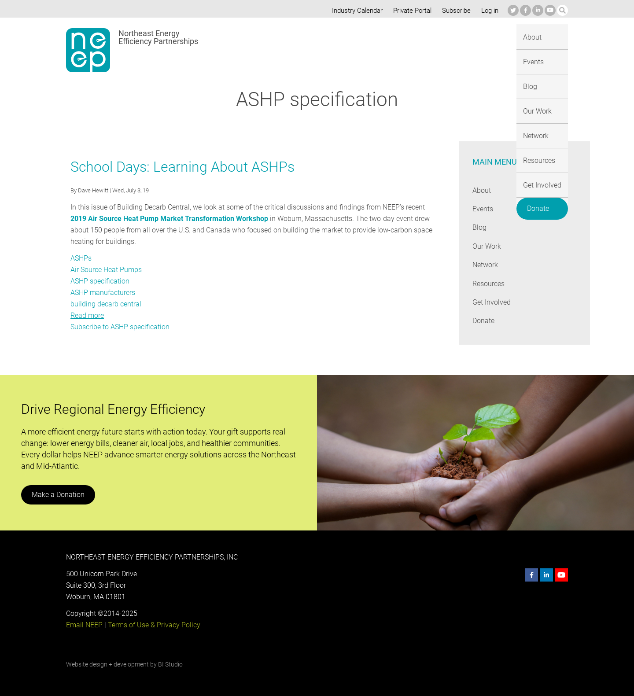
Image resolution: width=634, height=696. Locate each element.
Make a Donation (58, 494)
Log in (489, 11)
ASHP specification (99, 281)
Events (302, 37)
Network (408, 37)
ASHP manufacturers (103, 292)
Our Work (367, 37)
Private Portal (410, 11)
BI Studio (170, 664)
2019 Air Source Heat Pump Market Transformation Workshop (168, 218)
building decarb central (105, 304)
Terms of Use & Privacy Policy (153, 625)
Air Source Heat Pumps (106, 269)
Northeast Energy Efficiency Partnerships (158, 37)
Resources (450, 37)
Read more (87, 315)
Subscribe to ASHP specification (120, 327)
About (270, 37)
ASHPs (81, 258)
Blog (333, 37)
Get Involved (499, 37)
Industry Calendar (354, 11)
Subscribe (455, 11)
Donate (546, 35)
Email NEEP (84, 625)
